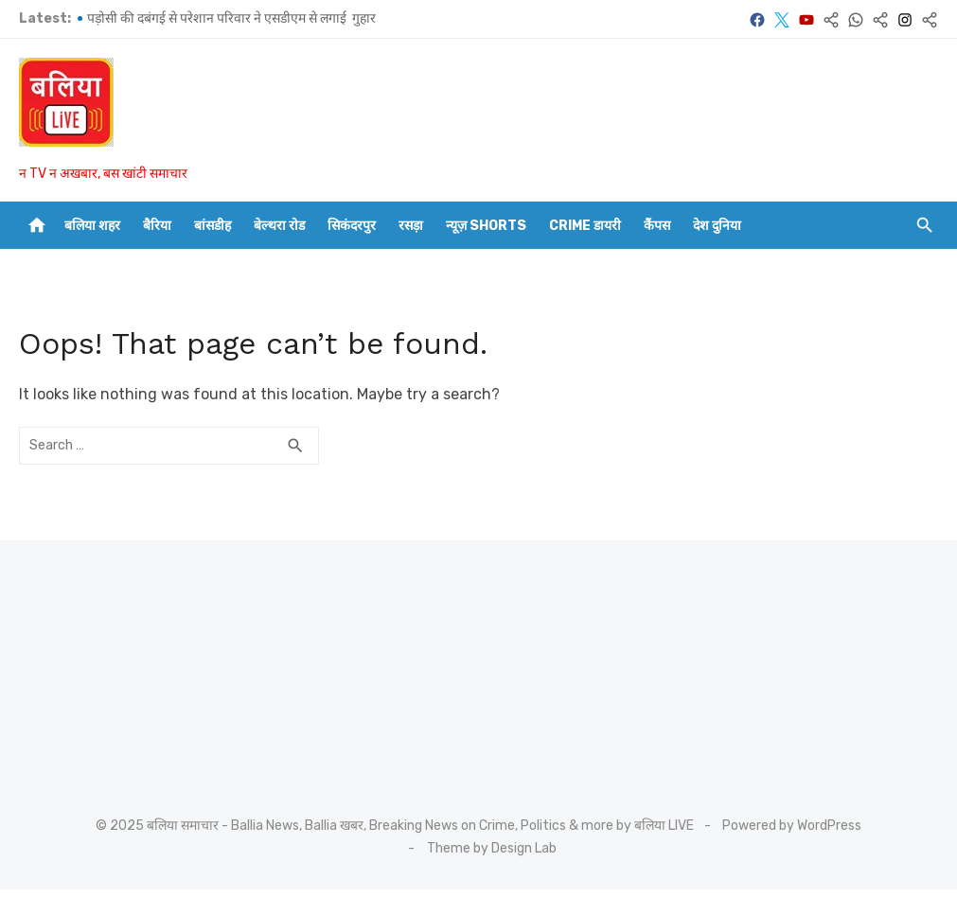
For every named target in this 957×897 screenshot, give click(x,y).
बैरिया (157, 226)
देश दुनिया (717, 226)
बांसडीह (212, 226)
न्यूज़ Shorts (486, 226)
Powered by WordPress (791, 826)
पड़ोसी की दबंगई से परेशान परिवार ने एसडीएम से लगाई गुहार (231, 18)
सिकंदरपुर (352, 226)
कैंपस (657, 226)
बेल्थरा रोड (279, 226)
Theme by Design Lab (492, 848)
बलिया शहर (92, 226)
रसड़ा (411, 226)
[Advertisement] (132, 663)
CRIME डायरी (585, 226)
